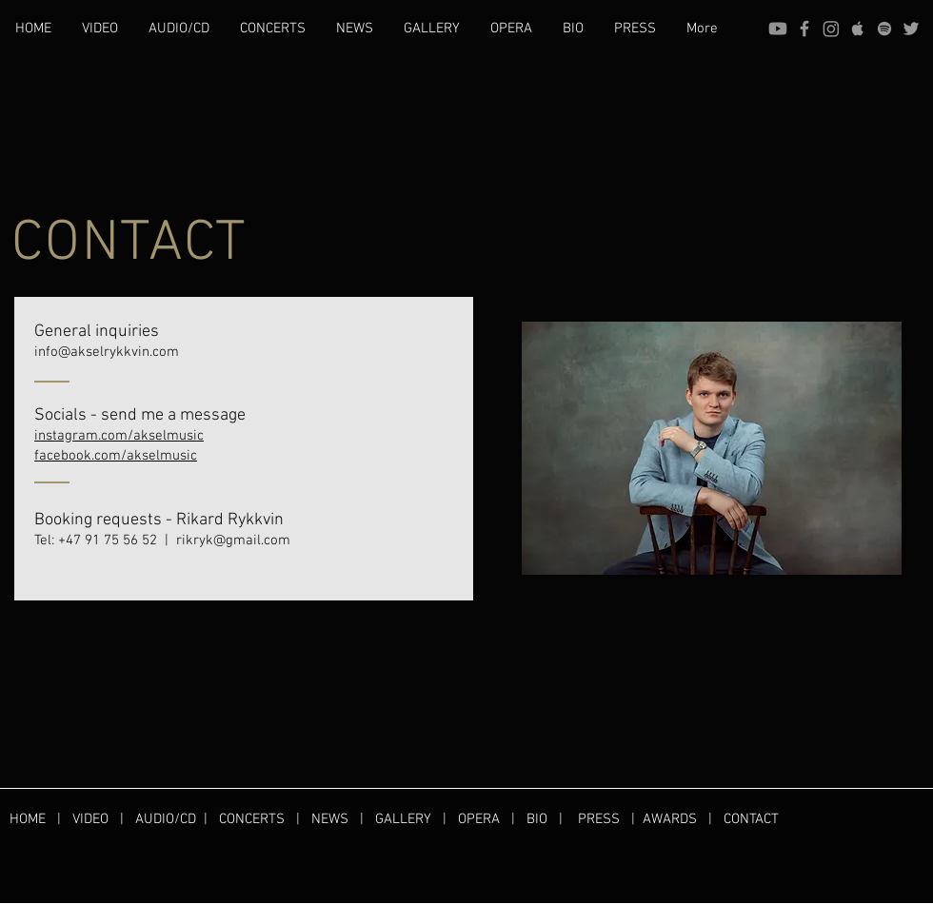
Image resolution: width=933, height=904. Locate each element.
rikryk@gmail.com (233, 540)
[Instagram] (831, 28)
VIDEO (90, 819)
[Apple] (857, 28)
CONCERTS (252, 819)
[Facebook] (804, 28)
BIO (536, 819)
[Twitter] (911, 28)
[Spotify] (884, 28)
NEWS (329, 819)
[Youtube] (777, 28)
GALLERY (403, 819)
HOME (33, 819)
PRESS (599, 819)
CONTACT (751, 819)
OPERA (484, 819)
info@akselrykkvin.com (106, 352)
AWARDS (670, 819)
